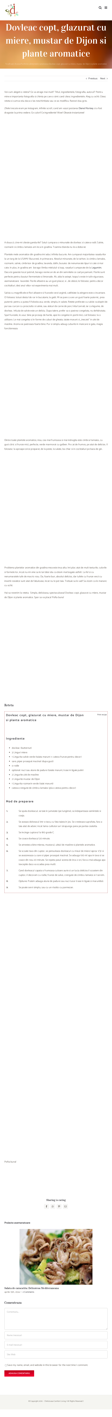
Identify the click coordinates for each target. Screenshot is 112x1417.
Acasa (17, 64)
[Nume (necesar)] (56, 1335)
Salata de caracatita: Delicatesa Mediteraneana (31, 1288)
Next (102, 78)
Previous (92, 78)
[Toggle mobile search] (100, 7)
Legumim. (97, 268)
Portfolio (24, 64)
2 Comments (28, 1292)
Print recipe (101, 714)
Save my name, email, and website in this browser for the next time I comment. (47, 1365)
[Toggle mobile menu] (106, 7)
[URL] (56, 1354)
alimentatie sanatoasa (38, 64)
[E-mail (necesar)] (56, 1345)
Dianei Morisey (86, 108)
